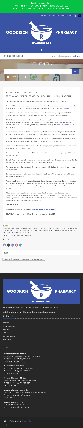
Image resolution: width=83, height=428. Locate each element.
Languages (43, 15)
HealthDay (17, 235)
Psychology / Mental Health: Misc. (32, 259)
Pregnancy (7, 259)
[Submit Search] (75, 71)
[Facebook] (75, 15)
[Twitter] (79, 15)
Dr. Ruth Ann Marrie (64, 122)
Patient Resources (63, 56)
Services (6, 329)
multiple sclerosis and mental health (43, 209)
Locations (6, 322)
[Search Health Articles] (38, 71)
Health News (13, 77)
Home (53, 56)
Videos (29, 77)
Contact (5, 332)
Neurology (65, 108)
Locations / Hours (67, 15)
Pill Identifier (54, 15)
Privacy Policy (7, 339)
